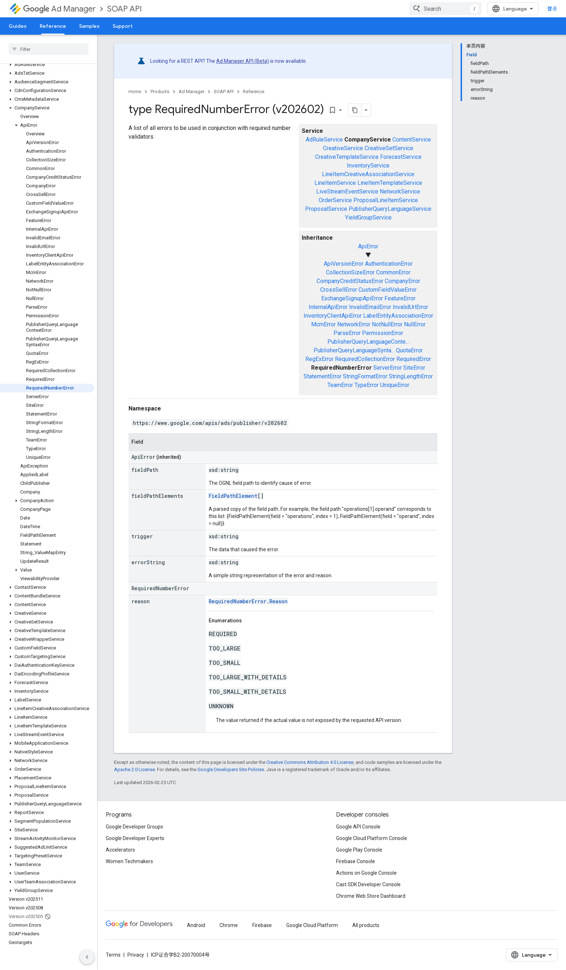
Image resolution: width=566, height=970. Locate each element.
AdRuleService (324, 139)
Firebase (262, 925)
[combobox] (445, 8)
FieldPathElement (233, 495)
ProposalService (326, 208)
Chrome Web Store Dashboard (370, 896)
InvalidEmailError (370, 307)
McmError (323, 324)
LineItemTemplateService (389, 182)
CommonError (393, 272)
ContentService (411, 139)
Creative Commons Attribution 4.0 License (309, 762)
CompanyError (402, 281)
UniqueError (394, 385)
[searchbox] (48, 49)
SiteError (414, 367)
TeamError (340, 385)
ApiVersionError (343, 263)
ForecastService (401, 156)
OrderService (335, 200)
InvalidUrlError (410, 307)
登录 (552, 9)
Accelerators (120, 850)
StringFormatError (365, 376)
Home (135, 91)
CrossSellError (338, 289)
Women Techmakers (129, 861)
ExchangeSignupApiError (352, 298)
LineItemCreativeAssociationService (368, 174)
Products (160, 91)
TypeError (366, 385)
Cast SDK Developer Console (368, 884)
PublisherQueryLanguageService (390, 208)
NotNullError (387, 324)
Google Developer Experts (135, 838)
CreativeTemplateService (347, 156)
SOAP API (124, 9)
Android (196, 925)
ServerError (387, 367)
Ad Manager (59, 9)
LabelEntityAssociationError (398, 315)
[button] (47, 64)
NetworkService (400, 191)
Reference (253, 91)
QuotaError (409, 350)
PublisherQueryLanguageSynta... (354, 350)
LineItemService (335, 182)
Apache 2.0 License (134, 769)
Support (122, 26)
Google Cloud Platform (312, 925)
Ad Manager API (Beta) (242, 61)
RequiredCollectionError (365, 359)
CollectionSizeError (350, 272)
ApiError (368, 246)
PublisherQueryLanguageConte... (368, 341)
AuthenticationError (389, 263)
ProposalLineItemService (385, 200)
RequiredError (413, 359)
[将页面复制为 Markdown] (354, 110)
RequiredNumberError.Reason (248, 601)
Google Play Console (359, 850)
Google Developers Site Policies (230, 769)
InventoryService (368, 165)
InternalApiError (328, 307)
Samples (89, 26)
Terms (113, 955)
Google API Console (358, 827)
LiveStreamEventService (347, 191)
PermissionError (382, 333)
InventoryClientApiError (333, 315)
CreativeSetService (389, 148)
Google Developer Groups (134, 827)
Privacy (135, 955)
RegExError (319, 359)
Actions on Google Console (366, 873)
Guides (18, 26)
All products (365, 925)
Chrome (228, 925)
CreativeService (343, 148)
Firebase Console (355, 861)
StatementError (322, 376)
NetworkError (353, 324)
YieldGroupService (368, 217)
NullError (415, 324)
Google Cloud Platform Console (371, 838)
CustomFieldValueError (387, 289)
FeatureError (399, 298)
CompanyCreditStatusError (350, 281)
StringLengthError (411, 376)
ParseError (347, 333)
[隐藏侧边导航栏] (87, 957)
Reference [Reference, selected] (53, 26)
